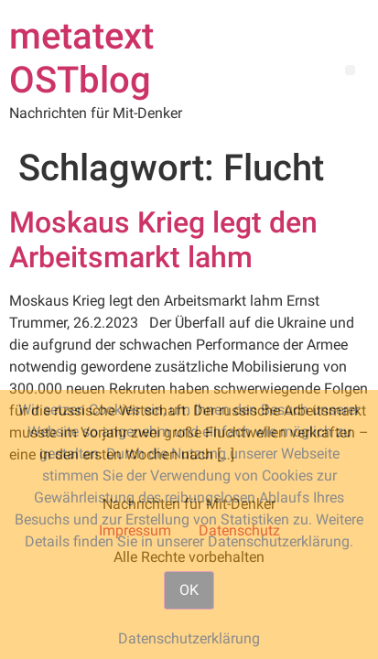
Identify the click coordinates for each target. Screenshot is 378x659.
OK (189, 590)
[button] (350, 70)
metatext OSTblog (81, 58)
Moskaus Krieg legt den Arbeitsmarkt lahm (163, 240)
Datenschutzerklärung (189, 638)
